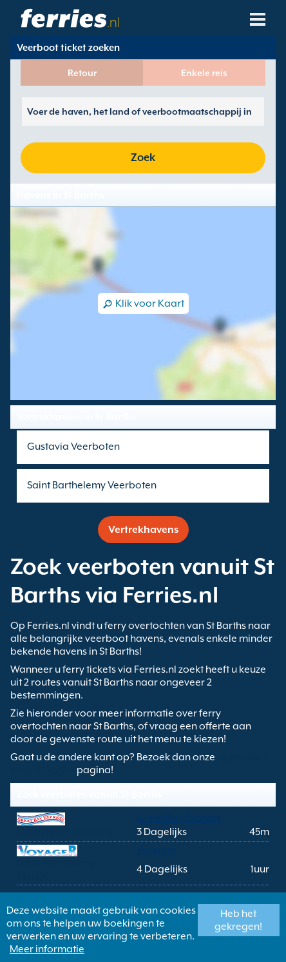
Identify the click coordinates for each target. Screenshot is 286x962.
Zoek (143, 157)
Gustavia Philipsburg (65, 832)
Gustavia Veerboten (73, 446)
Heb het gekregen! (238, 920)
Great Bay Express (178, 818)
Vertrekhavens (143, 529)
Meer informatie (47, 949)
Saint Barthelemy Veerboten (92, 485)
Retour (82, 73)
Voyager (156, 850)
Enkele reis (204, 73)
